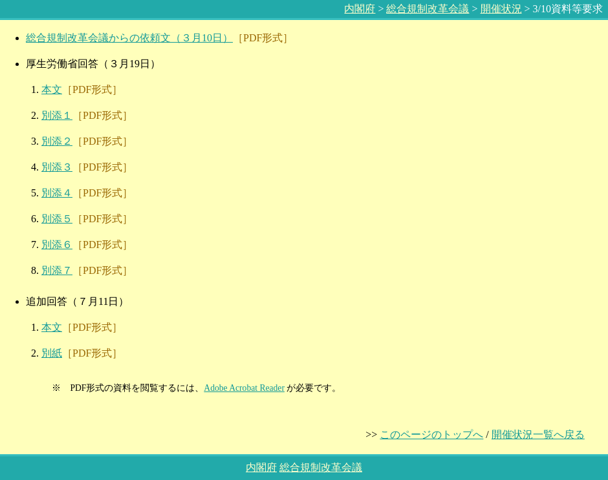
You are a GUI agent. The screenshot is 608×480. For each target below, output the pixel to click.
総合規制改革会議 (427, 8)
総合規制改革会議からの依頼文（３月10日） (129, 37)
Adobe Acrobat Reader (244, 388)
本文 (51, 89)
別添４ (56, 192)
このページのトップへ (431, 434)
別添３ (56, 167)
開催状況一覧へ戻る (538, 434)
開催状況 (501, 8)
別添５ (56, 218)
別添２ (56, 141)
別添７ (56, 270)
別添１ (56, 115)
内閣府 (359, 8)
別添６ (56, 244)
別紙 (51, 353)
